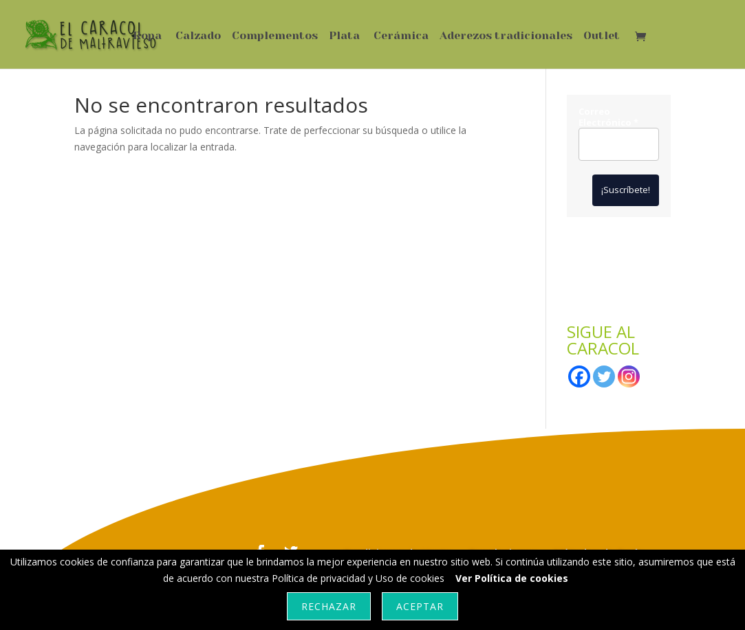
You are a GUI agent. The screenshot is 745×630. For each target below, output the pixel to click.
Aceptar (420, 606)
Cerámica (401, 36)
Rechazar (328, 606)
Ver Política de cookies (511, 578)
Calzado (198, 36)
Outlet (601, 36)
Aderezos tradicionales (506, 36)
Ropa (147, 36)
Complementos (275, 36)
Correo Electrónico (608, 117)
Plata (344, 36)
